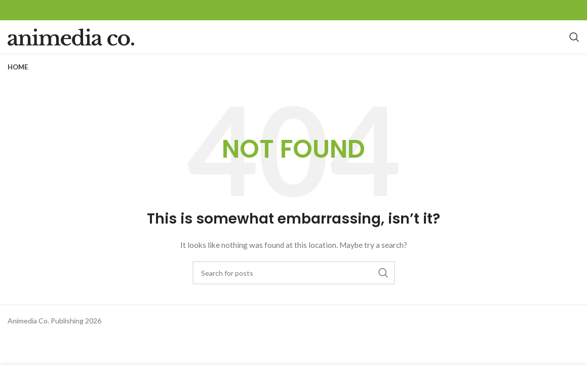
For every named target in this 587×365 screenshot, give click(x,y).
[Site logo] (71, 47)
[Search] (574, 48)
